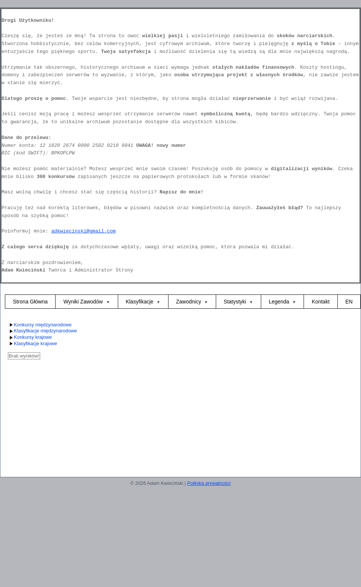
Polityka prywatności (209, 483)
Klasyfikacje (139, 302)
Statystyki (235, 302)
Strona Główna (30, 302)
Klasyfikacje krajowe (32, 344)
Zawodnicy (188, 302)
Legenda (279, 302)
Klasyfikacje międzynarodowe (42, 331)
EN (348, 302)
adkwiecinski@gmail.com (83, 231)
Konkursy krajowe (30, 337)
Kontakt (320, 302)
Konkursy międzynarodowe (40, 325)
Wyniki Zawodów (83, 302)
